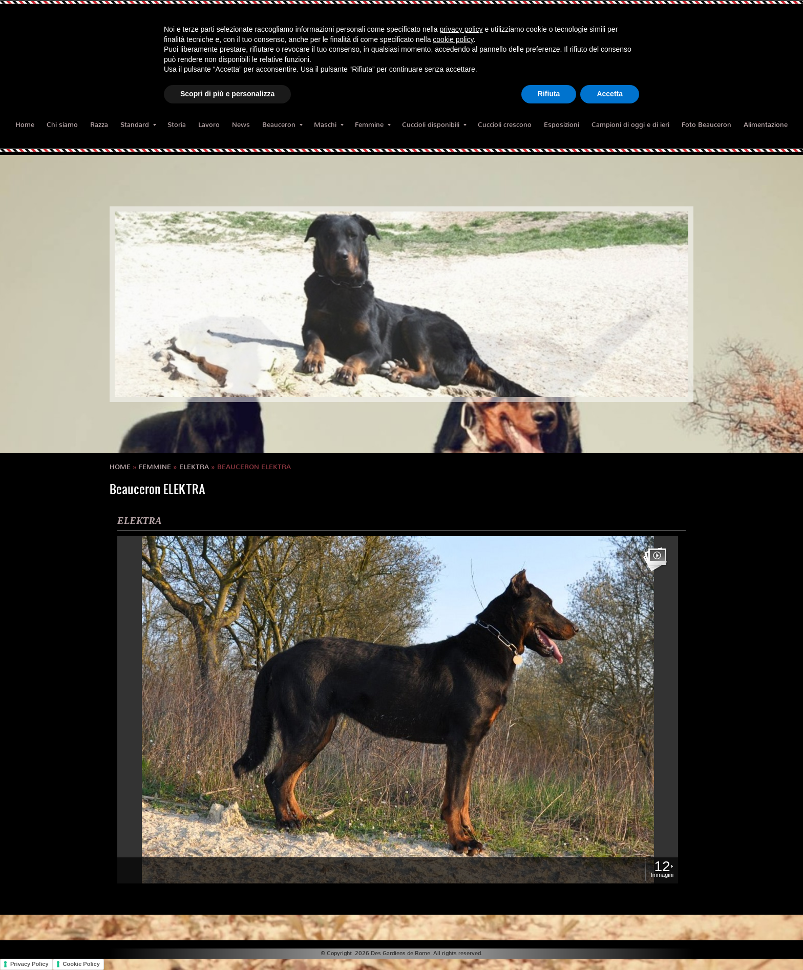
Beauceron (282, 124)
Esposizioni (561, 124)
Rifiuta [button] (549, 94)
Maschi (329, 124)
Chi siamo (62, 124)
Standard (138, 124)
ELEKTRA (194, 466)
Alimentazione (766, 124)
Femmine (373, 124)
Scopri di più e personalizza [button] (227, 94)
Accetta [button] (610, 94)
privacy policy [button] (461, 29)
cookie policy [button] (453, 39)
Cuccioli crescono (505, 124)
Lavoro (209, 124)
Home (24, 124)
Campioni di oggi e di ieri (630, 124)
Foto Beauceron (706, 124)
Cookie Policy (81, 964)
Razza (99, 124)
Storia (176, 124)
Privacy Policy (29, 964)
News (241, 124)
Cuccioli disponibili (434, 124)
